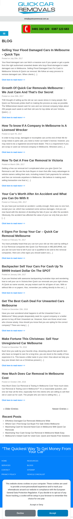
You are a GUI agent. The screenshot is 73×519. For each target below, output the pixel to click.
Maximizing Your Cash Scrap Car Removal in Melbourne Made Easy (34, 433)
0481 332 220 (40, 29)
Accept (52, 513)
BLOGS (30, 465)
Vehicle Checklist (36, 474)
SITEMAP (31, 470)
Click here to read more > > (13, 80)
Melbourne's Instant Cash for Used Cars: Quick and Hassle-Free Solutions (37, 436)
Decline (20, 513)
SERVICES (6, 465)
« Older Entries (10, 408)
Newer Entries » (60, 408)
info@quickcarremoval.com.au (36, 19)
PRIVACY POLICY (9, 474)
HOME (4, 461)
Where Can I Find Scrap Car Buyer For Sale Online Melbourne (32, 424)
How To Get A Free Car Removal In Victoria (32, 160)
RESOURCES (32, 461)
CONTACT (6, 470)
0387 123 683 (60, 29)
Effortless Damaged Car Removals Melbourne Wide (27, 421)
